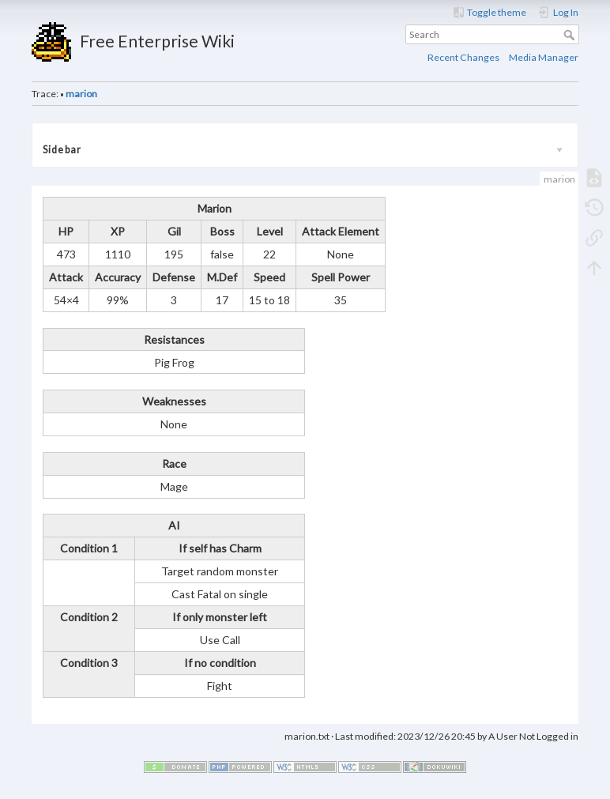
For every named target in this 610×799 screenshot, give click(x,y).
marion (81, 94)
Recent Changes (463, 57)
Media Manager (543, 57)
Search (570, 34)
